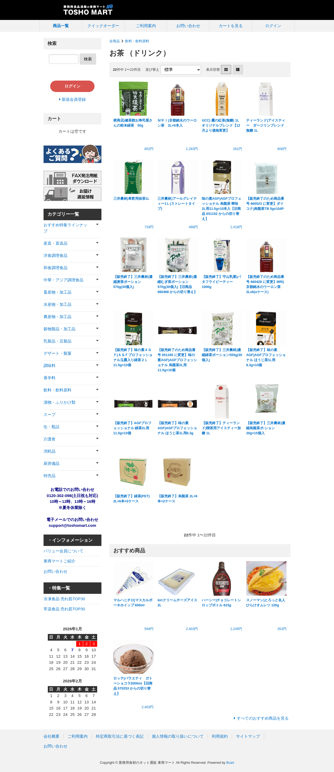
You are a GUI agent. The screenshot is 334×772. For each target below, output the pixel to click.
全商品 (114, 41)
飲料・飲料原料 (137, 41)
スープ (49, 414)
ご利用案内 (146, 25)
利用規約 (220, 736)
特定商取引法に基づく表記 (120, 736)
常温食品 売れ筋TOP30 (64, 609)
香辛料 (49, 377)
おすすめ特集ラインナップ (65, 228)
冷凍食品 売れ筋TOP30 (64, 598)
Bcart (230, 763)
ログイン (273, 25)
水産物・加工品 (57, 304)
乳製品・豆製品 (57, 341)
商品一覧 (61, 25)
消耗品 (49, 451)
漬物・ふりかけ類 (59, 402)
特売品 (49, 475)
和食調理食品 (55, 267)
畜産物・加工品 (57, 292)
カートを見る (231, 25)
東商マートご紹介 (59, 561)
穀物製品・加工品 (59, 329)
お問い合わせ (188, 25)
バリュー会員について (63, 551)
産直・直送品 (55, 243)
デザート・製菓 (57, 353)
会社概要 (51, 736)
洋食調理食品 (55, 255)
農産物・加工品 (57, 316)
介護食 (49, 439)
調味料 (49, 365)
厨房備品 (51, 463)
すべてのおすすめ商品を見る (263, 718)
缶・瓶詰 (51, 426)
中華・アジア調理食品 (63, 280)
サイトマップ (248, 736)
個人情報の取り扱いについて (178, 736)
